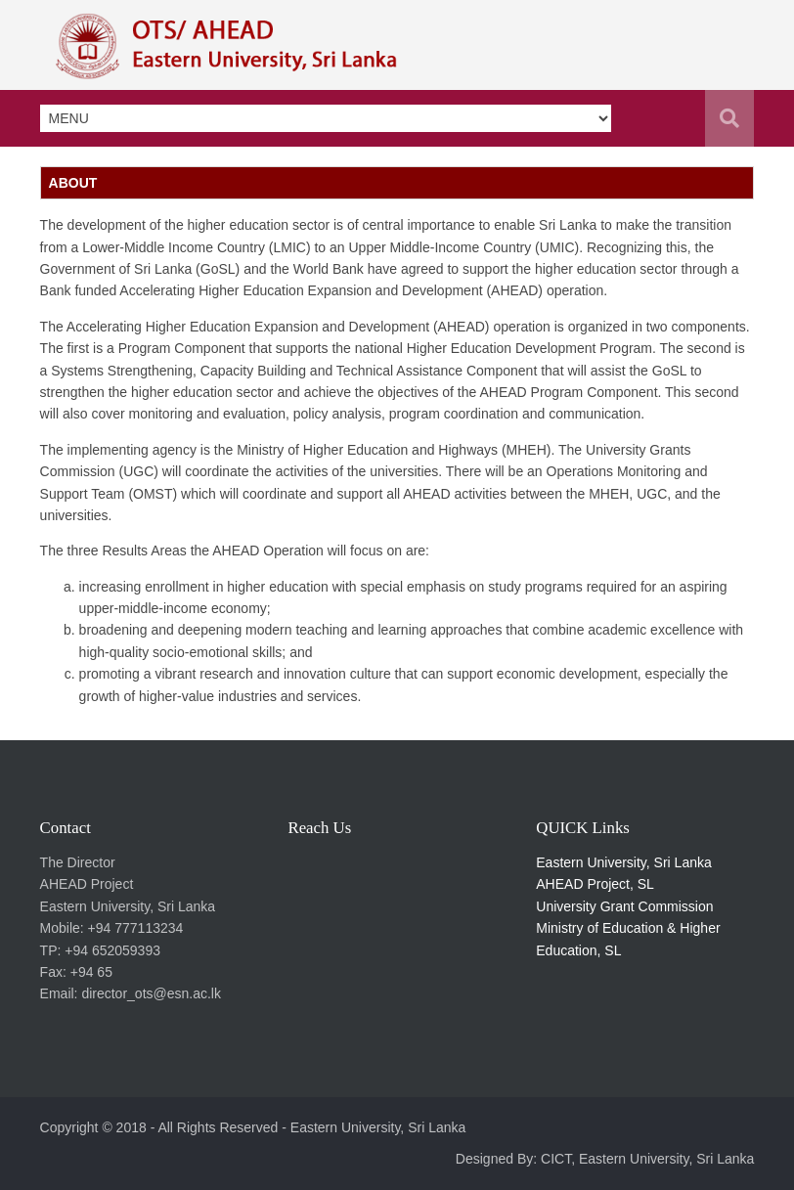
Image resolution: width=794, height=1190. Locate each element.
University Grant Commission (624, 906)
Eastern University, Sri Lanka (623, 862)
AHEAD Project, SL (595, 884)
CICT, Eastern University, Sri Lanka (647, 1159)
